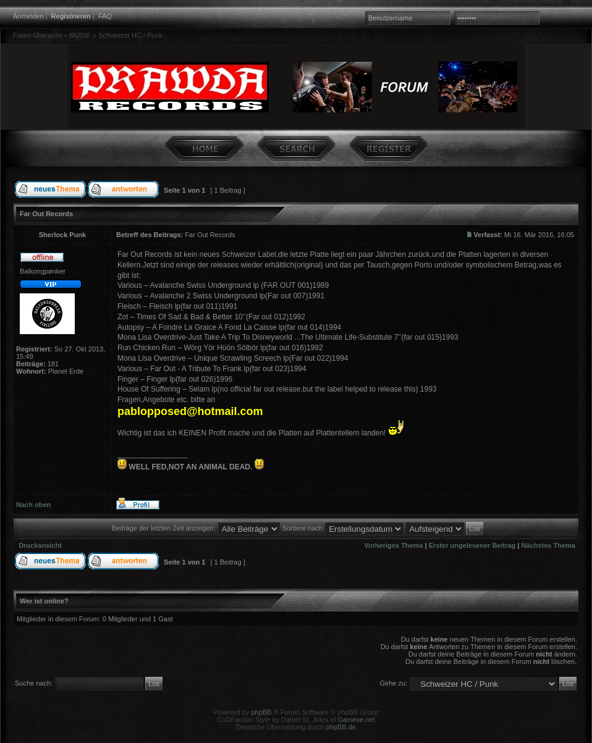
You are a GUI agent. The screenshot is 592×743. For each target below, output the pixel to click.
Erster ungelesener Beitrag (472, 545)
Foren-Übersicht (37, 35)
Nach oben (33, 504)
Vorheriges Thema (393, 545)
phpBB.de (341, 727)
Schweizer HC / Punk (130, 35)
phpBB (261, 712)
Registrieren (71, 16)
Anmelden (28, 16)
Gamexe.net (356, 719)
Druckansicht (40, 545)
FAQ (105, 16)
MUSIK (80, 35)
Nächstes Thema (548, 545)
